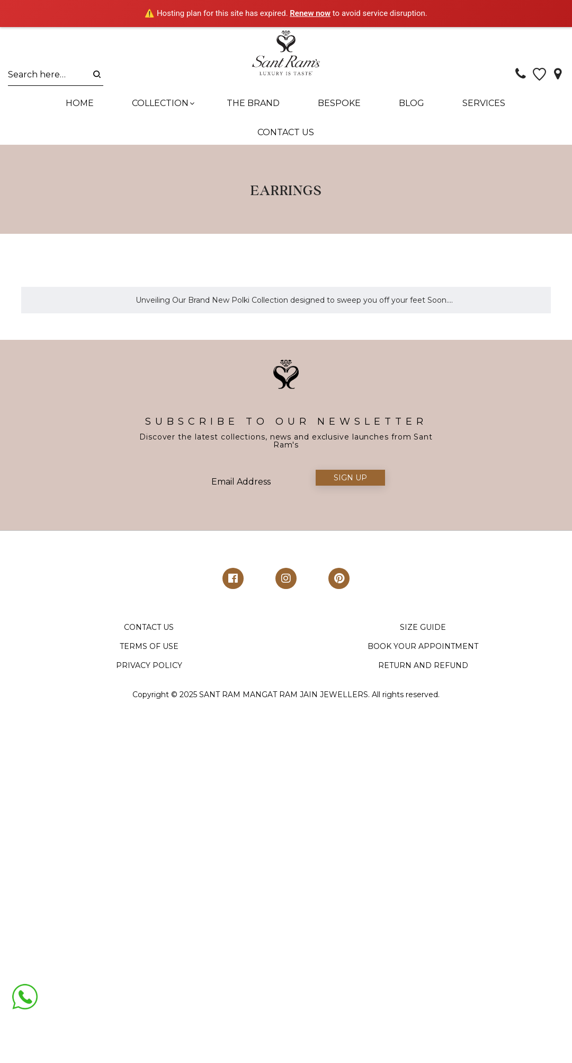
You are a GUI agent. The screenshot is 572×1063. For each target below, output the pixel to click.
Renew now (310, 13)
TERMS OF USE (149, 622)
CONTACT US (149, 603)
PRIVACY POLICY (149, 641)
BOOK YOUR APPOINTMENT (423, 622)
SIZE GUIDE (423, 603)
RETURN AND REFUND (423, 641)
